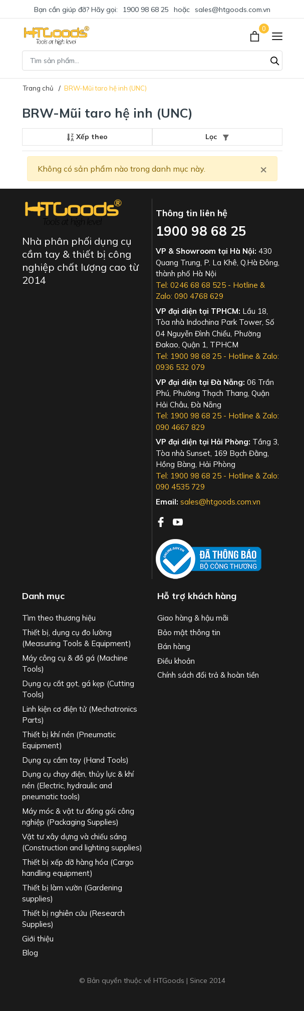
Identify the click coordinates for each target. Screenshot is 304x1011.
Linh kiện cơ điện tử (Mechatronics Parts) (79, 714)
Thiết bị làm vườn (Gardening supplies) (72, 893)
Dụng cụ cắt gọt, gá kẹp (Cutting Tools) (78, 689)
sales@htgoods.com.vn (232, 9)
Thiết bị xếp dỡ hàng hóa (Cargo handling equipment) (78, 867)
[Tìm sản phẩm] (152, 61)
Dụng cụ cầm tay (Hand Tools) (75, 760)
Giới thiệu (38, 938)
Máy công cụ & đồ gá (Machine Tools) (75, 663)
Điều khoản (176, 661)
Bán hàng (173, 646)
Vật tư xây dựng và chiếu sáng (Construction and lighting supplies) (82, 842)
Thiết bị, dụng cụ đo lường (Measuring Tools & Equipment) (76, 638)
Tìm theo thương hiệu (59, 618)
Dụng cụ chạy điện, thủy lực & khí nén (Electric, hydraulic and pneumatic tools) (78, 785)
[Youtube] (178, 521)
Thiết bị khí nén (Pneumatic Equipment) (69, 740)
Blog (30, 952)
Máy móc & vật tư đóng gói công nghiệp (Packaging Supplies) (78, 816)
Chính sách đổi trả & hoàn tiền (208, 675)
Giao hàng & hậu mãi (192, 618)
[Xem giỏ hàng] (255, 36)
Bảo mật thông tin (188, 632)
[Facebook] (162, 521)
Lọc (217, 136)
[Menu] (277, 36)
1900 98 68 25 (146, 9)
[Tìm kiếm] (275, 60)
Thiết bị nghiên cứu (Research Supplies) (73, 918)
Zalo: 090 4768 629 (189, 296)
